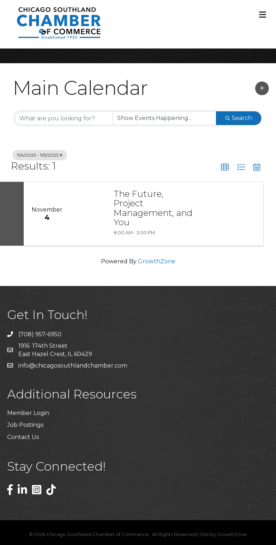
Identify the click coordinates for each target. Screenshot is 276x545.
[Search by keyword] (64, 118)
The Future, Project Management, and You (153, 208)
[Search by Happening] (164, 118)
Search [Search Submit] (238, 118)
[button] (262, 88)
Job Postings (25, 424)
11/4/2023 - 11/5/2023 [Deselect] (40, 155)
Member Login (28, 413)
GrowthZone (156, 261)
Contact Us (23, 437)
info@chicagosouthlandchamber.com (72, 365)
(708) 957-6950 (39, 334)
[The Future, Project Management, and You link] (88, 214)
